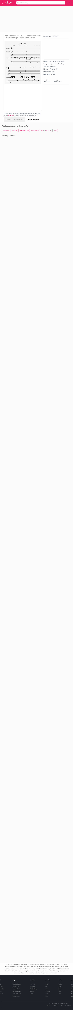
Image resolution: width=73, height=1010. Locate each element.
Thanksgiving (33, 989)
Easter (31, 993)
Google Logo (16, 996)
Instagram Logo (17, 984)
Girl (46, 986)
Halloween (32, 986)
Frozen (47, 984)
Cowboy (47, 993)
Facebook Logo (17, 991)
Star (59, 991)
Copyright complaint (32, 119)
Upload (69, 3)
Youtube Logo (16, 989)
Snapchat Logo (17, 993)
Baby (46, 989)
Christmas (32, 984)
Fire (59, 986)
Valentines (32, 991)
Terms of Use (68, 1005)
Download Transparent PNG (14, 119)
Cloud (60, 984)
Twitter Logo (16, 986)
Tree (59, 993)
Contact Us (55, 1005)
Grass (60, 989)
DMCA (61, 1005)
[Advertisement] (36, 18)
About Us (49, 1005)
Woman (47, 991)
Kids (46, 996)
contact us (11, 115)
